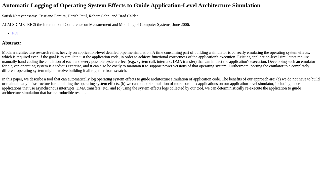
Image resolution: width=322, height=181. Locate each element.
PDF (15, 33)
